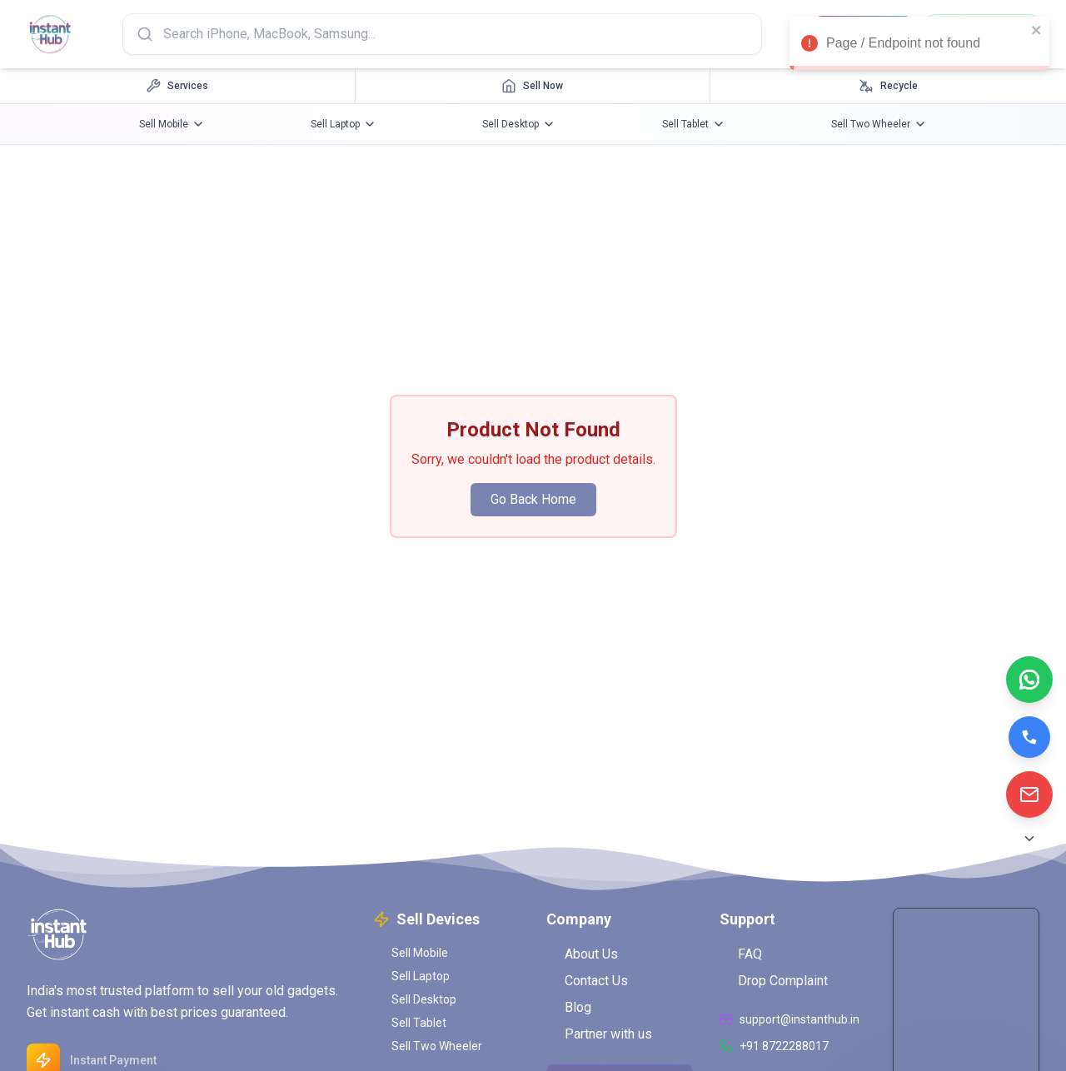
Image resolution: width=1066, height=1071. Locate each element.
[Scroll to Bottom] (1029, 838)
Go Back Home (533, 499)
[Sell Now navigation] (533, 85)
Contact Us (587, 981)
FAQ (741, 954)
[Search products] (443, 34)
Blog (568, 1007)
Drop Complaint (774, 981)
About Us (582, 954)
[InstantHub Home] (50, 34)
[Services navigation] (178, 85)
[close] (1037, 30)
